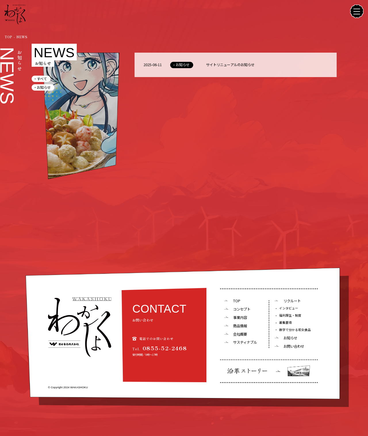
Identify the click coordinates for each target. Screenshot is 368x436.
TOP (236, 301)
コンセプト (241, 309)
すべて (42, 78)
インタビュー (288, 308)
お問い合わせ (293, 346)
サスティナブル (245, 342)
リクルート (292, 301)
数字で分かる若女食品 (295, 329)
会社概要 (240, 334)
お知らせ (44, 87)
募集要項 (285, 322)
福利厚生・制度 (290, 315)
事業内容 (240, 317)
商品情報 (240, 326)
